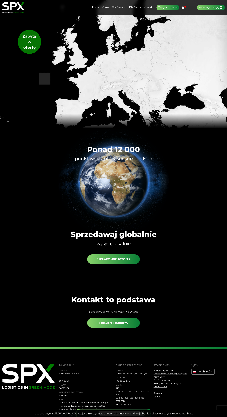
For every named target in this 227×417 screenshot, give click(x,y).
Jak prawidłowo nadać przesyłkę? (170, 373)
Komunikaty (159, 377)
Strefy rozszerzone (163, 380)
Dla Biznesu (119, 7)
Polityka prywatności (164, 370)
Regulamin (159, 393)
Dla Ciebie (135, 7)
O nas (105, 7)
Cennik (157, 396)
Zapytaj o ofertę (168, 7)
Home (96, 7)
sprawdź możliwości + (113, 260)
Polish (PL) (202, 371)
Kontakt (149, 7)
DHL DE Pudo (160, 386)
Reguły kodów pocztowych (167, 383)
